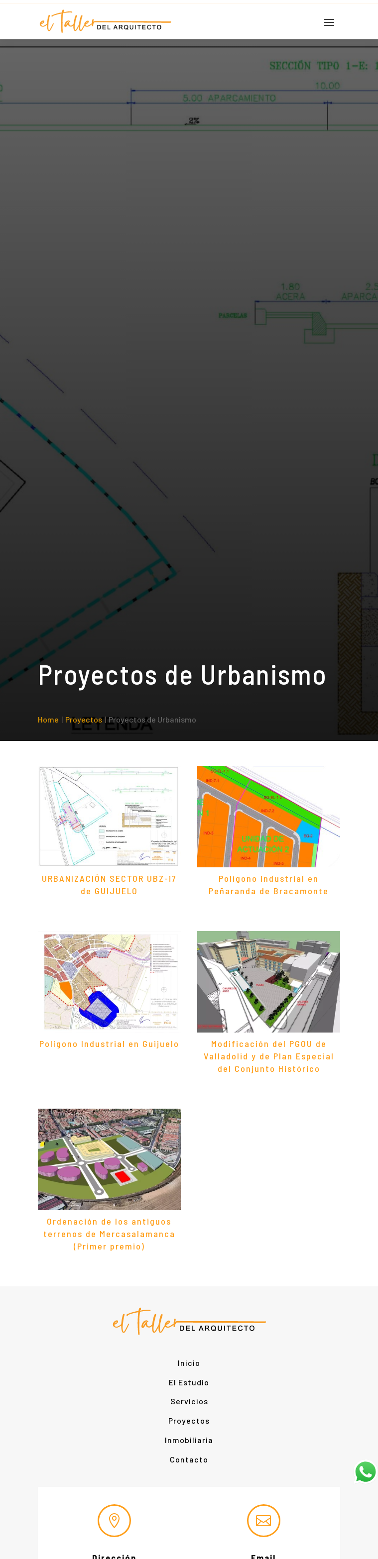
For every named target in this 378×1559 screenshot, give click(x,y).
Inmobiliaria (189, 1440)
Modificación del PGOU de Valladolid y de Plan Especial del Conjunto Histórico (269, 1056)
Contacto (189, 1459)
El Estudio (189, 1382)
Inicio (189, 1362)
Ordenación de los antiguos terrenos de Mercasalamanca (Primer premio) (109, 1233)
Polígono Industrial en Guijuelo (109, 1043)
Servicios (189, 1401)
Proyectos (189, 1420)
